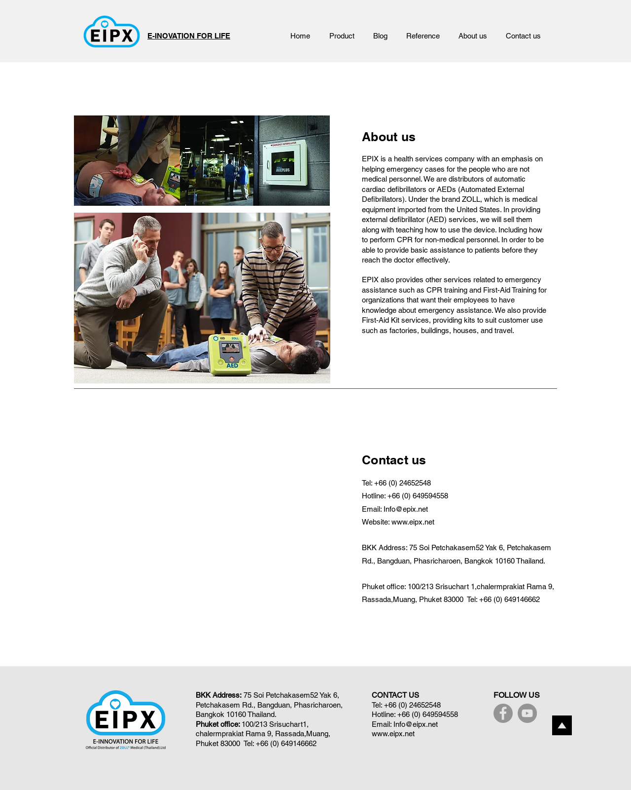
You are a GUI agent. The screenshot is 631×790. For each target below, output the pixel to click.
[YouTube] (527, 713)
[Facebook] (503, 713)
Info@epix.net (406, 509)
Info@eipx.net (415, 724)
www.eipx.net (412, 522)
